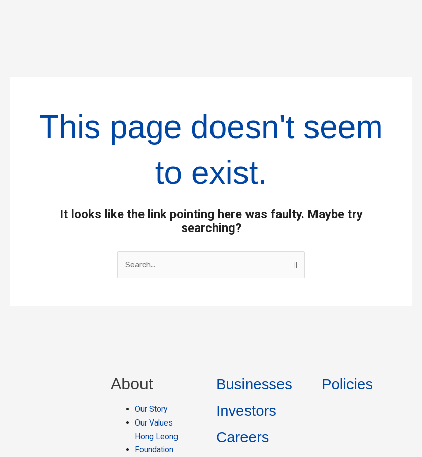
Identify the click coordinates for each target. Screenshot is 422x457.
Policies (349, 324)
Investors (249, 350)
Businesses (257, 324)
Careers (245, 377)
